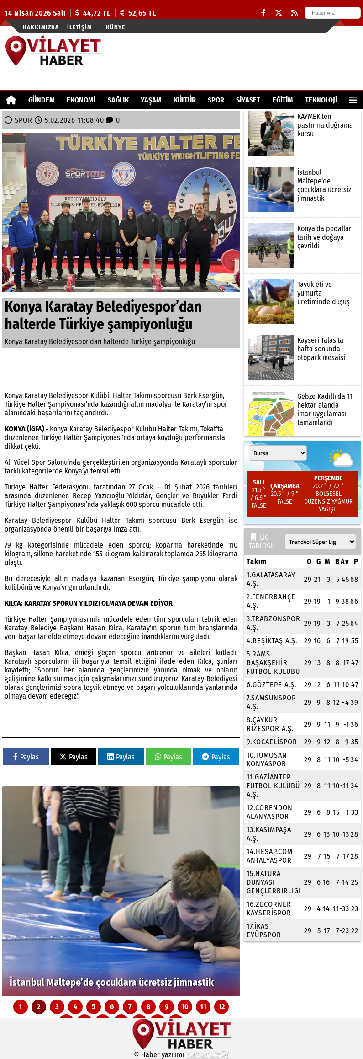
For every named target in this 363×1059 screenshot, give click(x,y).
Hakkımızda (41, 27)
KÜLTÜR (185, 100)
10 (185, 1006)
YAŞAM (151, 100)
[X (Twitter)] (278, 13)
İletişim (79, 27)
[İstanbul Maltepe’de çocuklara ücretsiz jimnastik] (121, 891)
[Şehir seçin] (278, 453)
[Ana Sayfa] (11, 100)
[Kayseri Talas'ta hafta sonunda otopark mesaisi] (302, 357)
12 (221, 1006)
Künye (115, 27)
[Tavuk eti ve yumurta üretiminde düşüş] (302, 301)
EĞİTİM (283, 100)
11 (203, 1006)
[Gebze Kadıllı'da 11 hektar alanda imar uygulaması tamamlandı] (302, 413)
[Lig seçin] (320, 541)
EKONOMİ (81, 100)
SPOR (216, 100)
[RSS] (294, 13)
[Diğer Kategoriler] (353, 100)
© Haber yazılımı (182, 1054)
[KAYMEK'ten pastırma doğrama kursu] (302, 133)
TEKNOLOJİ (321, 100)
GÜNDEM (41, 100)
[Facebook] (263, 13)
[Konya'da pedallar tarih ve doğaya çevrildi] (302, 245)
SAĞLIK (118, 100)
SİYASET (248, 100)
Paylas (26, 757)
